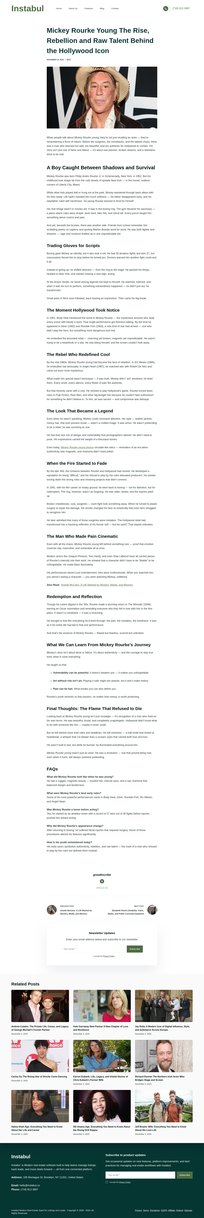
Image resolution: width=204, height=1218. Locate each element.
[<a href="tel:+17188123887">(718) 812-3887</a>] (166, 8)
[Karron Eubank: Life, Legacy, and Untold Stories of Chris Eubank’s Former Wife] (102, 1056)
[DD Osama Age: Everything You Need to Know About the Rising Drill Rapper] (102, 1106)
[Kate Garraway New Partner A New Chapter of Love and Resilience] (102, 1006)
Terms (146, 1210)
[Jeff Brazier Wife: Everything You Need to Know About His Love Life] (164, 1106)
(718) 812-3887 (181, 8)
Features (89, 8)
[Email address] (93, 949)
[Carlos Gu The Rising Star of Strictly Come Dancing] (40, 1056)
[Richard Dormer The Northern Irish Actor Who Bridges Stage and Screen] (164, 1056)
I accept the (104, 956)
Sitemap (188, 1210)
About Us (73, 8)
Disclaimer (155, 1210)
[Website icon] (102, 881)
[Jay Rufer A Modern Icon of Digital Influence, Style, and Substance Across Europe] (164, 1006)
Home (59, 8)
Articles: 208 (102, 888)
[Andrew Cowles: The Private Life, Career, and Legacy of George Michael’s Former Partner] (40, 1006)
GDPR (164, 1210)
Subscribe (135, 949)
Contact (115, 8)
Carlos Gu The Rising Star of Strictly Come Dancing (39, 1076)
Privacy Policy (109, 956)
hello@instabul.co (30, 1185)
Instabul (27, 8)
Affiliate (171, 1210)
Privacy (138, 1210)
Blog (102, 8)
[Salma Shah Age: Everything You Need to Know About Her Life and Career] (40, 1106)
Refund (179, 1210)
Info (69, 60)
